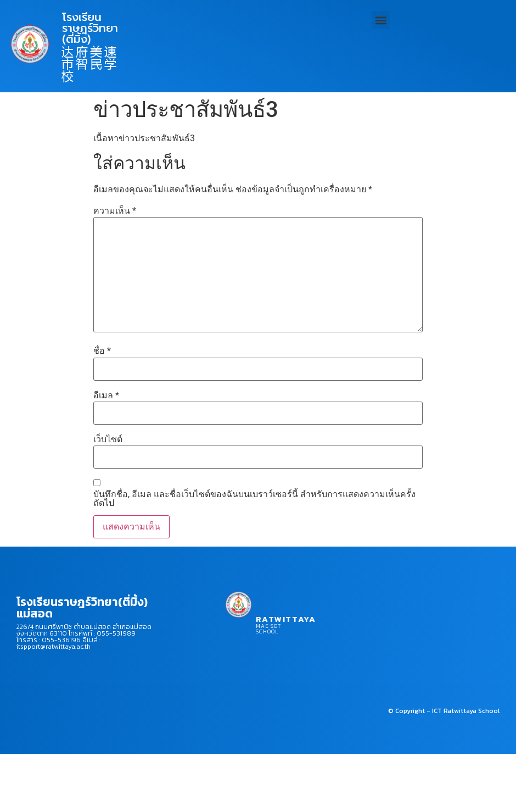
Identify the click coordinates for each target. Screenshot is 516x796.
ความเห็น (114, 211)
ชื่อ (102, 351)
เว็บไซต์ (107, 439)
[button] (381, 20)
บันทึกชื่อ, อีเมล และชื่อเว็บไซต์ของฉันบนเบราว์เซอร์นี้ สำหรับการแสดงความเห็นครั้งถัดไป (254, 499)
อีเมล (106, 395)
